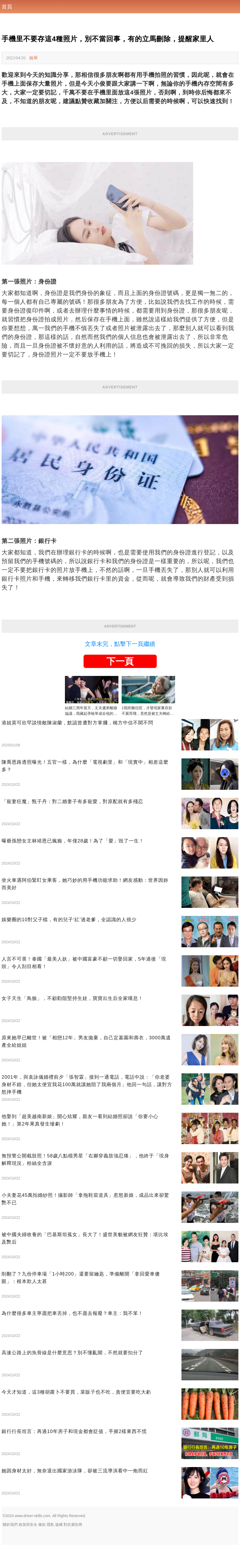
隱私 (50, 1524)
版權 (59, 1524)
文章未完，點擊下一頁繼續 (120, 644)
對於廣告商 (73, 1524)
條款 (42, 1524)
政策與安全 (28, 1524)
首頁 (7, 7)
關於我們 (10, 1524)
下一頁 (120, 661)
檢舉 (33, 58)
